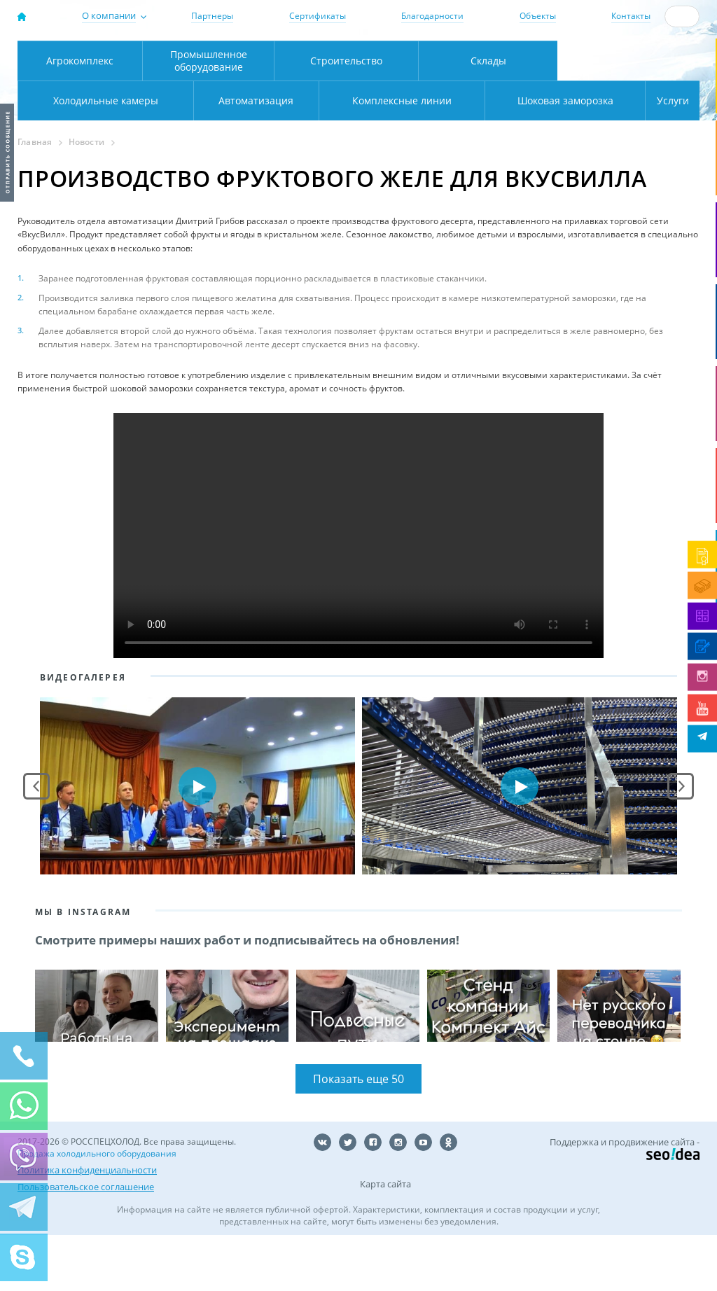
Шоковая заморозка (518, 155)
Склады (488, 116)
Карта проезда (246, 86)
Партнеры (212, 16)
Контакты (630, 16)
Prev (36, 841)
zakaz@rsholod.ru (641, 70)
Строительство (346, 116)
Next (680, 841)
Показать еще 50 (358, 1135)
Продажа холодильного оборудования (97, 1209)
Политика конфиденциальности (87, 1226)
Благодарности (432, 16)
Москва (216, 56)
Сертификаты (317, 16)
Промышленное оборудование (208, 116)
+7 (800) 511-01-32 (634, 58)
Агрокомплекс (79, 116)
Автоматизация (102, 155)
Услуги (663, 155)
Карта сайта (385, 1240)
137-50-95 (634, 46)
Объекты (538, 16)
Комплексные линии (299, 155)
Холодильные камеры (628, 116)
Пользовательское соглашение (86, 1242)
